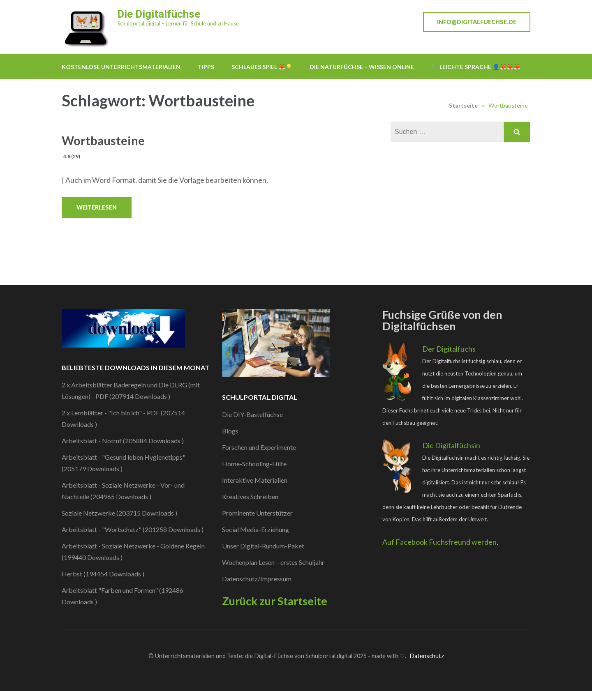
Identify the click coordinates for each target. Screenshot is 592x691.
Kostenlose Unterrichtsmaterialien (121, 66)
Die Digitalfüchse (158, 14)
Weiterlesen (96, 207)
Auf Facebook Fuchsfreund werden (439, 541)
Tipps (206, 66)
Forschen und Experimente (259, 447)
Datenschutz (426, 655)
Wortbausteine (103, 147)
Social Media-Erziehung (255, 529)
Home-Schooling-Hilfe (254, 464)
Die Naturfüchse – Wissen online (362, 66)
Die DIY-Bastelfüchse (252, 414)
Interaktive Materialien (254, 480)
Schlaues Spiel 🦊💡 (261, 66)
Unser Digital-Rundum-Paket (263, 546)
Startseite (463, 105)
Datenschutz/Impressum (256, 579)
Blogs (230, 431)
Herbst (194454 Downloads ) (103, 574)
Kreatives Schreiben (250, 496)
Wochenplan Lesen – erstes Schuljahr (273, 562)
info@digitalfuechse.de (476, 21)
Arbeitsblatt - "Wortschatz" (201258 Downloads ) (133, 529)
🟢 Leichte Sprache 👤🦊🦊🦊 (475, 66)
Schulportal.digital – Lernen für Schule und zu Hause (178, 23)
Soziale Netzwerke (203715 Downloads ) (119, 513)
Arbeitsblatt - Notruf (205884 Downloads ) (123, 441)
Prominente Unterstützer (257, 513)
